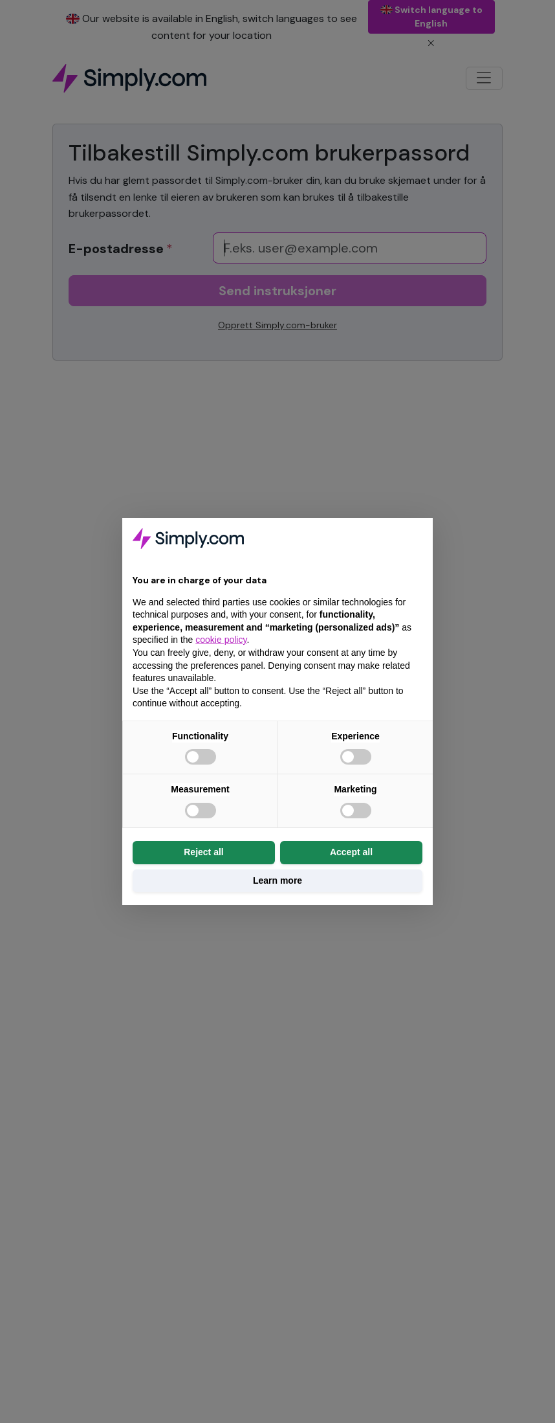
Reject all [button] (203, 852)
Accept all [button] (351, 852)
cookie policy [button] (220, 639)
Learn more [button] (277, 880)
